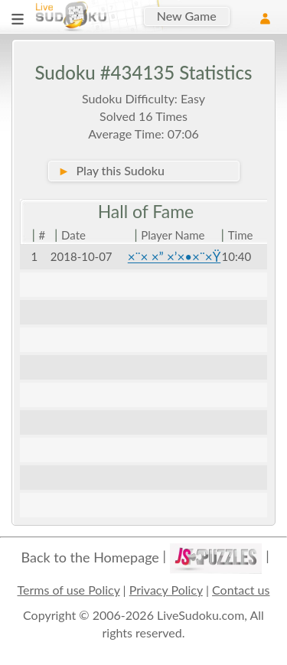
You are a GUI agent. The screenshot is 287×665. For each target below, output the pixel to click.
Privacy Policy (166, 589)
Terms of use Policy (69, 589)
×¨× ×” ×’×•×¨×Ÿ (174, 257)
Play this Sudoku (111, 170)
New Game (187, 15)
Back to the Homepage (90, 557)
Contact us (240, 589)
